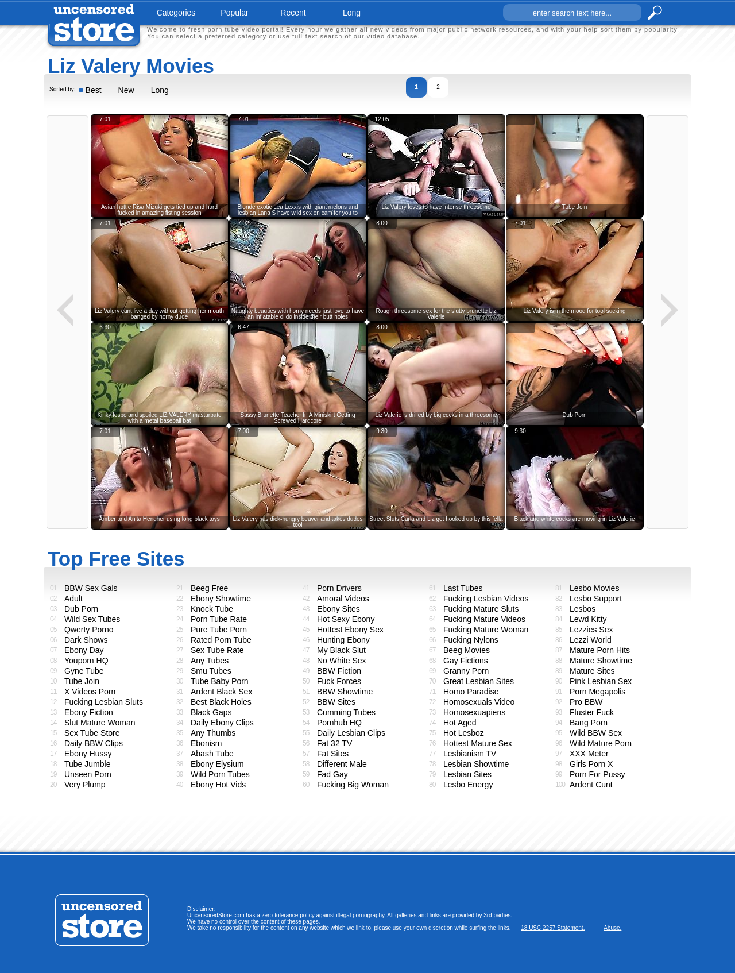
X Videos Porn (89, 691)
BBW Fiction (339, 670)
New (126, 90)
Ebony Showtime (221, 598)
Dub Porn (81, 608)
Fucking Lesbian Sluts (103, 701)
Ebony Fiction (88, 712)
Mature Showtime (601, 660)
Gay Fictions (465, 660)
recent (292, 12)
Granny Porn (466, 670)
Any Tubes (210, 660)
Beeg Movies (466, 650)
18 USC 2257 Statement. (553, 928)
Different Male (342, 763)
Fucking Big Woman (353, 784)
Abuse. (612, 928)
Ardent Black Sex (221, 691)
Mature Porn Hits (600, 650)
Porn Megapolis (597, 691)
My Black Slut (341, 650)
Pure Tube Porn (219, 629)
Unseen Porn (87, 774)
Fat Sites (333, 753)
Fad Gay (332, 774)
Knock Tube (212, 608)
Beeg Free (209, 588)
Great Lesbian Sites (478, 681)
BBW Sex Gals (91, 588)
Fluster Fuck (592, 712)
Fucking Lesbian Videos (485, 598)
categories (176, 12)
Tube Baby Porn (220, 681)
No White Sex (341, 660)
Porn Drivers (339, 588)
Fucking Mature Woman (485, 629)
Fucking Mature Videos (484, 619)
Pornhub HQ (339, 722)
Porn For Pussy (597, 774)
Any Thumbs (213, 732)
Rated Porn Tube (221, 639)
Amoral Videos (343, 598)
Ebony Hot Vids (218, 784)
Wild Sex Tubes (92, 619)
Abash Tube (212, 753)
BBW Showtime (345, 691)
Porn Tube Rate (219, 619)
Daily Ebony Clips (222, 722)
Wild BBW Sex (596, 732)
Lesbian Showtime (476, 763)
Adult (73, 598)
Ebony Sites (338, 608)
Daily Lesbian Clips (351, 732)
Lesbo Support (596, 598)
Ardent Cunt (591, 784)
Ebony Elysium (217, 763)
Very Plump (85, 784)
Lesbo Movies (594, 588)
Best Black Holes (221, 701)
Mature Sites (592, 670)
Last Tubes (463, 588)
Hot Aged (460, 722)
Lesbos (582, 608)
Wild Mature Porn (601, 743)
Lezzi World (591, 639)
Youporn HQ (86, 660)
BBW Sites (336, 701)
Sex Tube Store (92, 732)
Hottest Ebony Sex (350, 629)
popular (234, 12)
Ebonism (206, 743)
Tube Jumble (87, 763)
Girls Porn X (591, 763)
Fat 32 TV (334, 743)
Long (160, 90)
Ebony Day (83, 650)
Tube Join (81, 681)
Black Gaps (211, 712)
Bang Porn (589, 722)
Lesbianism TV (469, 753)
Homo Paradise (471, 691)
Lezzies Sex (591, 629)
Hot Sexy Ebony (345, 619)
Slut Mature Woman (99, 722)
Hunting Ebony (343, 639)
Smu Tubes (211, 670)
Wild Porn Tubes (220, 774)
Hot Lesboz (463, 732)
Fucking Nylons (470, 639)
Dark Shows (85, 639)
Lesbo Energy (468, 784)
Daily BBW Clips (93, 743)
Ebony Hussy (87, 753)
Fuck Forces (339, 681)
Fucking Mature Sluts (481, 608)
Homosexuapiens (474, 712)
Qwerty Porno (89, 629)
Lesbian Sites (467, 774)
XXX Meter (589, 753)
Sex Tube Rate (217, 650)
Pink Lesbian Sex (601, 681)
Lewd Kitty (588, 619)
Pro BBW (586, 701)
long (352, 12)
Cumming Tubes (346, 712)
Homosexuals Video (478, 701)
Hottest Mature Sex (477, 743)
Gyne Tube (84, 670)
